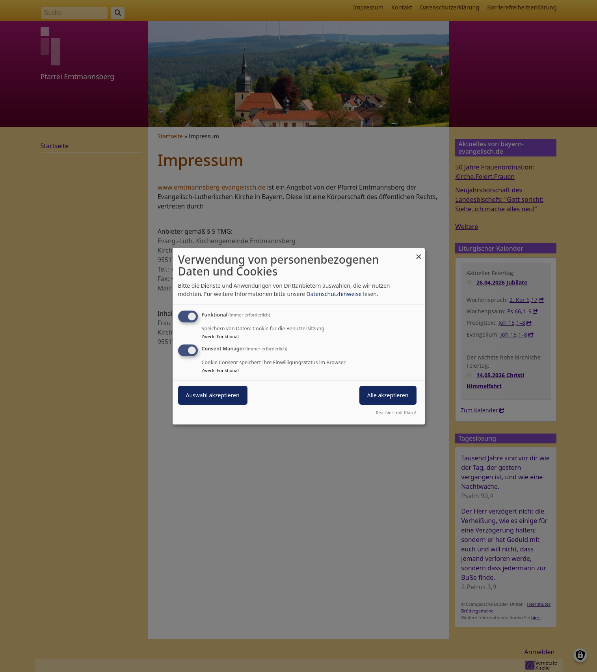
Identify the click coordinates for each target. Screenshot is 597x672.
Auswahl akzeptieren (213, 395)
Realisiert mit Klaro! (396, 412)
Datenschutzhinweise (333, 294)
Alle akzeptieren (388, 395)
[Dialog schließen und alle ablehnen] (419, 252)
